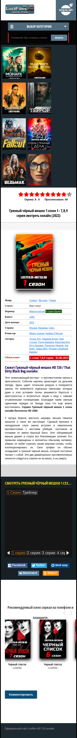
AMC (32, 316)
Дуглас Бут (35, 338)
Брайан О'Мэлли (54, 333)
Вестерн (43, 300)
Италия (33, 327)
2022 (31, 322)
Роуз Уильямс (36, 345)
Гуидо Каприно (46, 342)
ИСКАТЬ (59, 38)
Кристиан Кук (62, 342)
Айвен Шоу (41, 348)
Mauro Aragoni (36, 333)
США (52, 327)
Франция (42, 327)
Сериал (33, 300)
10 (69, 194)
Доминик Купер (50, 338)
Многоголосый (37, 311)
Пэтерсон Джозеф (54, 345)
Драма (52, 300)
